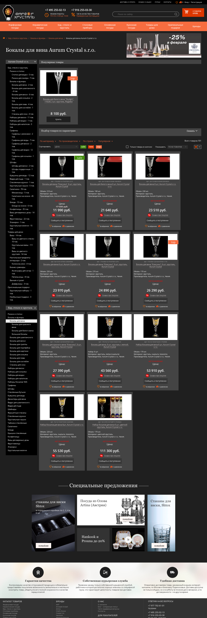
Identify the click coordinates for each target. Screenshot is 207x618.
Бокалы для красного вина (21, 325)
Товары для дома (152, 26)
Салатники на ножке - (22, 197)
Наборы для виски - (21, 117)
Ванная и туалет (17, 280)
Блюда (11, 430)
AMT (57, 585)
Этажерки (12, 447)
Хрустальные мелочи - (21, 227)
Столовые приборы (88, 26)
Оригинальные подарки (175, 26)
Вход (187, 2)
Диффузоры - (20, 283)
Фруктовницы (14, 443)
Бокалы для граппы (18, 344)
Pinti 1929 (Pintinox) (63, 600)
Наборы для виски (16, 368)
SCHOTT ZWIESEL (62, 609)
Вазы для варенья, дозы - (22, 214)
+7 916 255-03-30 (156, 595)
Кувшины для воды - (22, 175)
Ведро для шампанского (19, 402)
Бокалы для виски (18, 341)
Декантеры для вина (17, 399)
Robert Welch (61, 604)
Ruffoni (59, 607)
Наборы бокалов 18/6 (17, 382)
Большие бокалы (19, 334)
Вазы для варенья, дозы (18, 440)
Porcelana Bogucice (63, 602)
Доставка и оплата (127, 2)
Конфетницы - (19, 209)
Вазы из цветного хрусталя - (19, 252)
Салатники (12, 426)
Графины (14, 130)
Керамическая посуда (40, 26)
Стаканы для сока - (23, 114)
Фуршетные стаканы (17, 412)
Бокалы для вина (56, 38)
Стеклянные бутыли (17, 392)
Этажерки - (17, 222)
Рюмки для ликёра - (23, 78)
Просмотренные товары (107, 610)
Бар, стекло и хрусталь (64, 26)
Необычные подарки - (20, 298)
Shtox (58, 611)
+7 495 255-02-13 (156, 592)
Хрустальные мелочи (17, 450)
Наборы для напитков (17, 378)
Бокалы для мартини (19, 351)
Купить (58, 119)
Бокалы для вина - (22, 85)
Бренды (197, 26)
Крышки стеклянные (17, 433)
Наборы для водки (16, 375)
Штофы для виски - (23, 166)
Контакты (167, 2)
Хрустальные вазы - (22, 246)
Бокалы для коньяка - (22, 99)
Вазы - (16, 235)
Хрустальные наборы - (20, 292)
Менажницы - (20, 192)
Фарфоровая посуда (15, 26)
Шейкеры (12, 409)
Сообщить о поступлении (58, 220)
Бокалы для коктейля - (22, 109)
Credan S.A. (60, 594)
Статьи (157, 2)
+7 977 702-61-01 (156, 586)
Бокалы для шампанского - (23, 89)
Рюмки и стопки (17, 71)
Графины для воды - (23, 140)
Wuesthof (59, 615)
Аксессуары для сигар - (22, 272)
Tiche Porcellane (62, 613)
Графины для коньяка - (23, 157)
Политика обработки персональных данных (115, 608)
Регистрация (196, 2)
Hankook (59, 596)
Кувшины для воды (16, 395)
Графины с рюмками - (22, 135)
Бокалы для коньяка (19, 354)
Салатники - (18, 189)
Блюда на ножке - (22, 205)
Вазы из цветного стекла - (23, 240)
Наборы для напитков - (21, 125)
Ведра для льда (14, 406)
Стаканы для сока (17, 364)
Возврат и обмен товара (107, 603)
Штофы (13, 162)
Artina (58, 589)
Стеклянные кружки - (22, 182)
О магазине (102, 585)
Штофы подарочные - (22, 170)
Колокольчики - (21, 263)
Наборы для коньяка (17, 371)
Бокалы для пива (17, 358)
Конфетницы (13, 436)
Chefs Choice (61, 591)
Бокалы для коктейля (19, 361)
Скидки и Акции (144, 2)
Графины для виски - (21, 145)
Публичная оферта (105, 605)
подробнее (43, 526)
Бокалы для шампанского (21, 337)
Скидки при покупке (61, 215)
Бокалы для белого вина (22, 330)
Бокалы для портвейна (20, 347)
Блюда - (16, 202)
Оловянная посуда (110, 26)
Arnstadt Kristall (62, 587)
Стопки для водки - (23, 74)
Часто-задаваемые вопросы (108, 589)
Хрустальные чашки (17, 419)
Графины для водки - (22, 151)
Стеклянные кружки (17, 416)
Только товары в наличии (139, 147)
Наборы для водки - (21, 120)
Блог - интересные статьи (108, 587)
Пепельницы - (21, 277)
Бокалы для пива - (22, 104)
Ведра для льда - (19, 179)
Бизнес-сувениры (17, 267)
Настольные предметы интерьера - (20, 259)
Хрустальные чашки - (22, 185)
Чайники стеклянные (17, 423)
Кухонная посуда (131, 26)
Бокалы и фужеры (37, 38)
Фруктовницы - (20, 219)
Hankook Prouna (62, 598)
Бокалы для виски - (23, 94)
